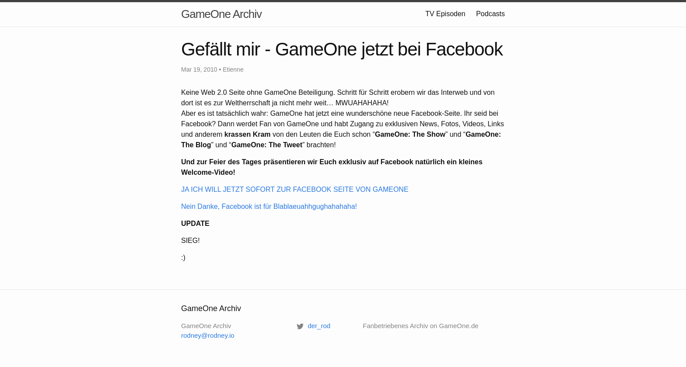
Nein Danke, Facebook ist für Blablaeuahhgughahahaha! (269, 206)
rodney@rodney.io (207, 335)
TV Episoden (445, 13)
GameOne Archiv (221, 14)
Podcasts (490, 13)
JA (295, 189)
